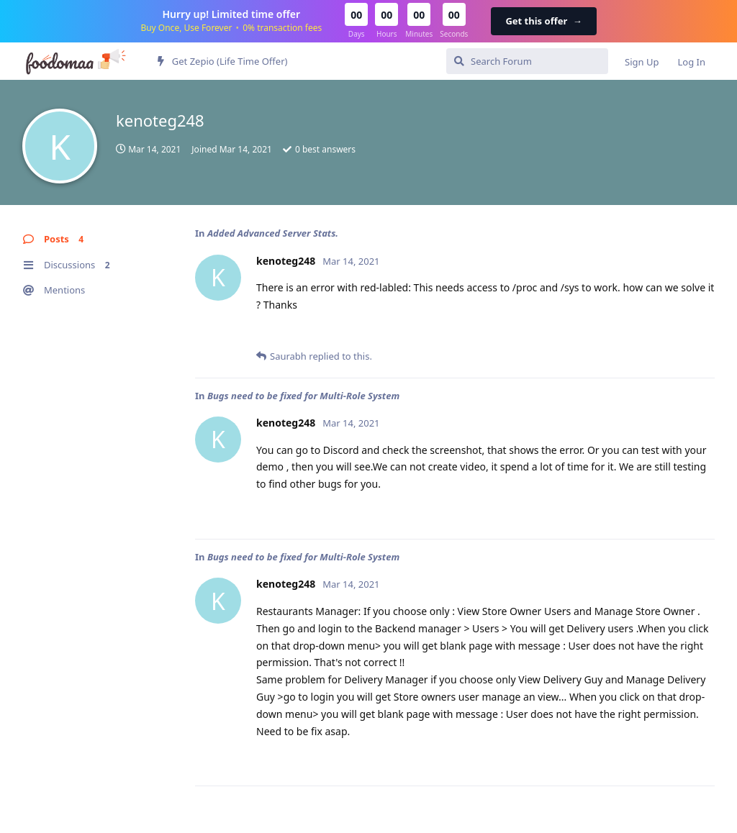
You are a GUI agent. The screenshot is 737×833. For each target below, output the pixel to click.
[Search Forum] (527, 61)
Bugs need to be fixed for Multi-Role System (303, 395)
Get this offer (543, 20)
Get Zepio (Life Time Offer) (222, 61)
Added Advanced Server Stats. (272, 233)
